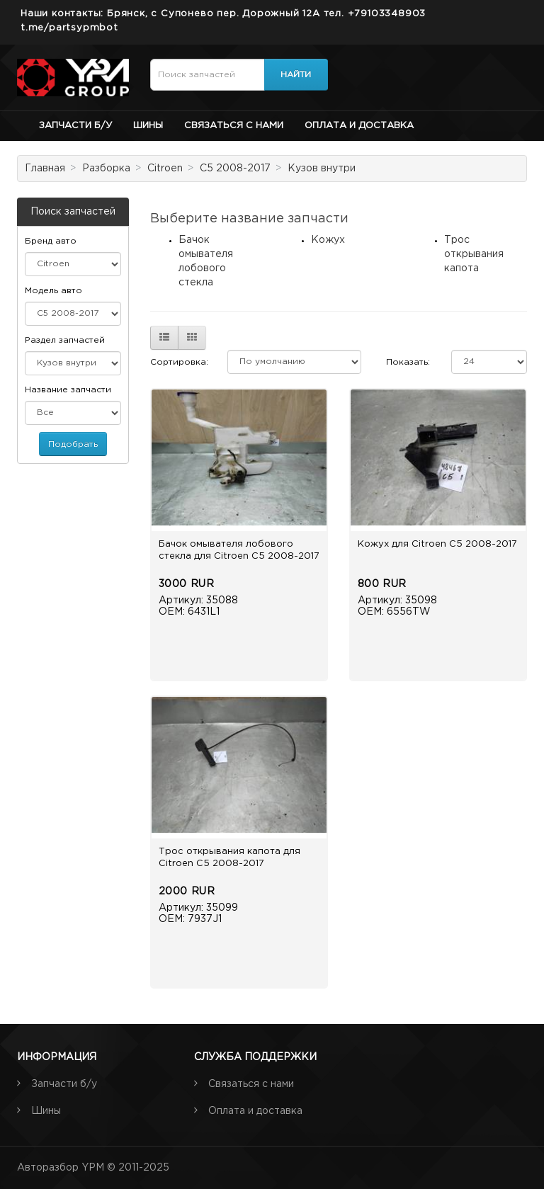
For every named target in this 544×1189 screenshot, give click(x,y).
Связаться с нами (233, 126)
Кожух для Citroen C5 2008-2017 (437, 544)
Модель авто (53, 291)
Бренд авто (50, 241)
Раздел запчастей (65, 340)
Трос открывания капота (474, 254)
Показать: (408, 362)
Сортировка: (179, 362)
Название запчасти (68, 390)
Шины (148, 126)
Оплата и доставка (359, 126)
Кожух (328, 240)
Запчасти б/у (75, 126)
